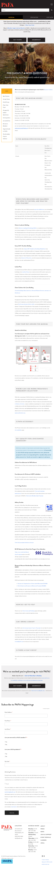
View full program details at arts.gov (24, 541)
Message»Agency (6, 856)
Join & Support (46, 833)
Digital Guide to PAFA (6, 130)
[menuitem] (11, 17)
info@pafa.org (18, 836)
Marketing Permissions (10, 770)
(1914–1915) (26, 303)
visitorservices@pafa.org (37, 689)
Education (34, 17)
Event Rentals (46, 835)
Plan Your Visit (29, 25)
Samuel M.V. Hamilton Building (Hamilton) (35, 248)
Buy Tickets (6, 96)
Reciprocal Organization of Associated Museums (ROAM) (33, 582)
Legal (43, 841)
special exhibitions (39, 209)
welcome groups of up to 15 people (31, 626)
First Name (8, 719)
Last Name (8, 727)
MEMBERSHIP (36, 40)
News (42, 830)
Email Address (9, 710)
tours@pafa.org (19, 640)
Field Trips (6, 102)
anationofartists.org (20, 412)
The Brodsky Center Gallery (6, 136)
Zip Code (7, 760)
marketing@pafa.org (10, 790)
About (43, 824)
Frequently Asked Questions (6, 112)
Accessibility (6, 120)
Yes (6, 740)
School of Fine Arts (26, 257)
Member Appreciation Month (16, 28)
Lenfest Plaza (25, 271)
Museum (11, 17)
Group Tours (6, 99)
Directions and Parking (28, 609)
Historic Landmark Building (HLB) (27, 227)
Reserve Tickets (48, 89)
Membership (36, 684)
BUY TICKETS (18, 40)
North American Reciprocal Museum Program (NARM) (32, 584)
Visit (6, 91)
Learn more (14, 804)
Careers (44, 838)
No (6, 743)
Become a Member (5, 125)
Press (43, 827)
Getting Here (6, 117)
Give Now (50, 17)
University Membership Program (34, 494)
